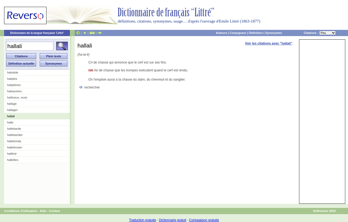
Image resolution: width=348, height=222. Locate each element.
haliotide (12, 72)
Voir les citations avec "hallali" (268, 43)
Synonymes (273, 32)
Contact (54, 211)
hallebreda (14, 141)
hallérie (12, 153)
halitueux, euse (17, 97)
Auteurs (221, 32)
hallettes (12, 159)
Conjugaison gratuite (204, 220)
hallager (12, 110)
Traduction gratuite (142, 220)
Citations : (320, 32)
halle (10, 122)
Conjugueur (238, 32)
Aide (43, 211)
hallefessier (14, 147)
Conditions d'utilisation (20, 211)
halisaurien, (14, 91)
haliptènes (14, 85)
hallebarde (14, 128)
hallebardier (15, 135)
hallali (11, 116)
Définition (256, 32)
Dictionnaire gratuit (172, 220)
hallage (12, 103)
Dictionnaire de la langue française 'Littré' (37, 32)
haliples (12, 78)
